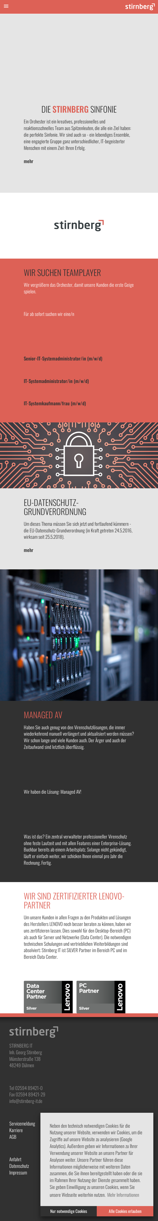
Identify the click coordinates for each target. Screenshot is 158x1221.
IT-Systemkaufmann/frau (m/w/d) (55, 403)
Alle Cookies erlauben (125, 1211)
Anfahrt (15, 1159)
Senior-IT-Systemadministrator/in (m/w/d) (63, 358)
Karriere (16, 1130)
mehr (28, 161)
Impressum (18, 1172)
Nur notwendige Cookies (68, 1211)
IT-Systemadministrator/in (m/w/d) (56, 380)
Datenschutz (19, 1165)
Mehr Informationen (123, 1194)
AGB (12, 1136)
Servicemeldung (22, 1123)
